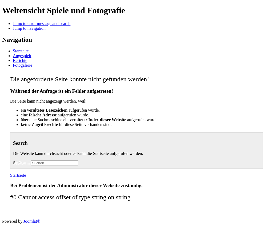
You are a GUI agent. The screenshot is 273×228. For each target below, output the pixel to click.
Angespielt (22, 55)
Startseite (21, 51)
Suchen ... (21, 163)
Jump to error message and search (41, 23)
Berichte (20, 60)
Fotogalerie (22, 65)
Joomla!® (32, 221)
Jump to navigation (29, 28)
